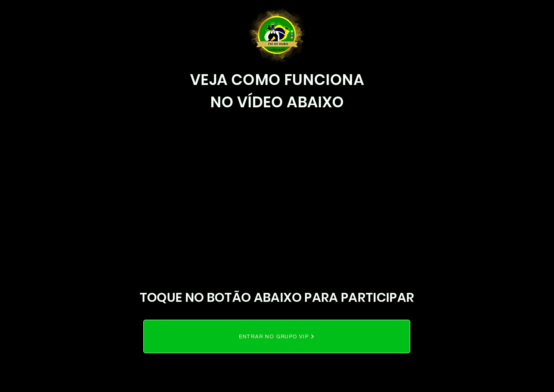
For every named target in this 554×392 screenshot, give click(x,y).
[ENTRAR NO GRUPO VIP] (276, 336)
